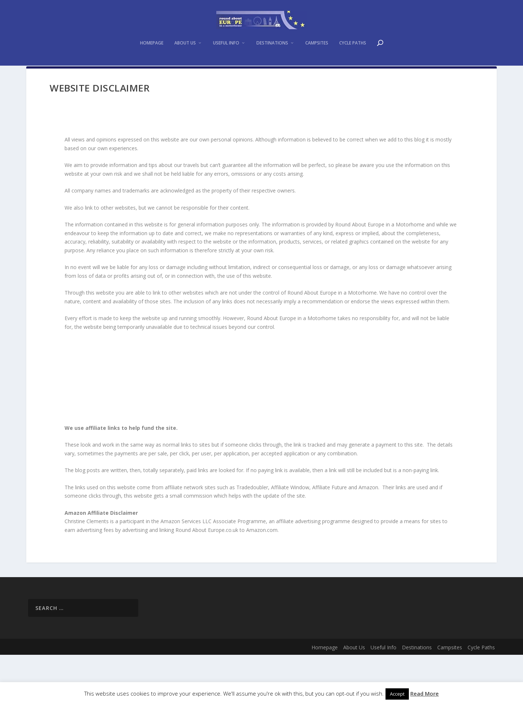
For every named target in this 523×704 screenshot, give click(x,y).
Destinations (272, 78)
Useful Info (226, 78)
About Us (185, 78)
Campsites (316, 78)
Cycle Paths (352, 78)
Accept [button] (397, 694)
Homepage (151, 78)
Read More (424, 693)
